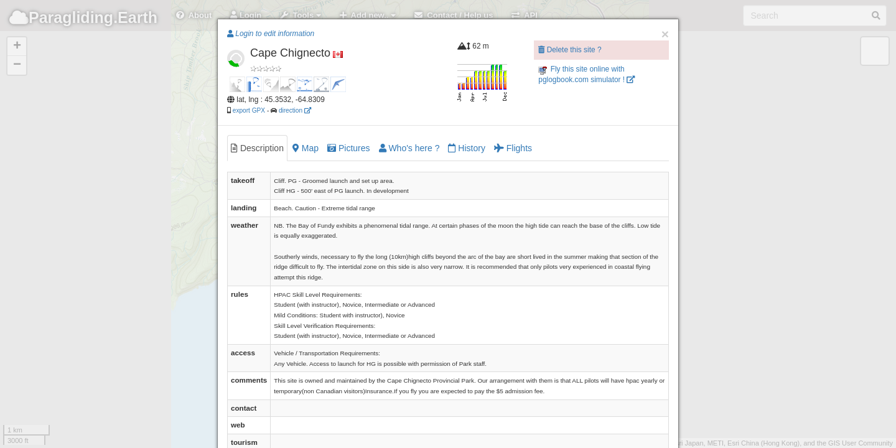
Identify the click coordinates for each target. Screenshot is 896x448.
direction (295, 110)
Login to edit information (270, 33)
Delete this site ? (569, 49)
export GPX (249, 110)
